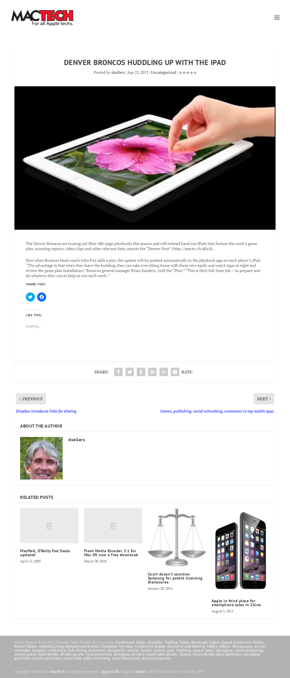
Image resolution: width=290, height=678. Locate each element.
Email (140, 671)
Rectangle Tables (205, 642)
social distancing (249, 650)
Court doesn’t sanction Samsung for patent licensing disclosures (175, 578)
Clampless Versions (117, 646)
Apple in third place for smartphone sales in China (236, 602)
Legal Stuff (109, 671)
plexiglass (224, 650)
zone (170, 650)
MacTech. (58, 671)
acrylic (259, 646)
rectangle (22, 650)
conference (56, 650)
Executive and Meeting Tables (192, 646)
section (133, 650)
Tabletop (183, 650)
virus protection (99, 654)
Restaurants (243, 646)
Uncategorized (163, 72)
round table (72, 658)
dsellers (118, 72)
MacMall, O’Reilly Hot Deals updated (45, 552)
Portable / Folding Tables (168, 642)
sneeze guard (25, 654)
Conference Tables (131, 642)
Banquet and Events (82, 646)
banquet (39, 650)
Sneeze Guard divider (197, 654)
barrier (146, 650)
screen (159, 650)
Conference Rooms (150, 646)
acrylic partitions (47, 658)
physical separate (156, 658)
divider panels (72, 654)
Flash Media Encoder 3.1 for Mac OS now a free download (111, 552)
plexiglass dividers (129, 654)
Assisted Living (51, 646)
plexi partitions (229, 654)
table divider (48, 654)
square (198, 650)
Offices (225, 646)
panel (210, 650)
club (70, 650)
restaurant (97, 650)
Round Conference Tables (242, 642)
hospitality (116, 650)
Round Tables (25, 646)
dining (81, 650)
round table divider (162, 654)
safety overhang (96, 658)
